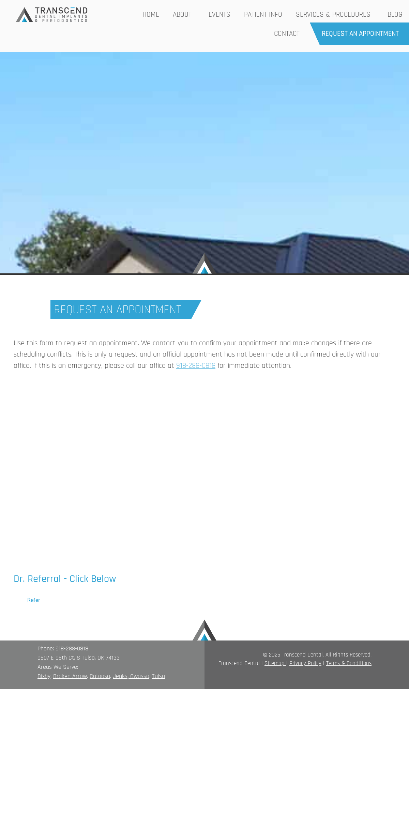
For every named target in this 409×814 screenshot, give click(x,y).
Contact (287, 33)
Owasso (139, 676)
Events (219, 14)
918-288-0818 (72, 648)
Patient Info (263, 14)
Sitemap (274, 663)
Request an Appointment (360, 33)
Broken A (64, 676)
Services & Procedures (335, 14)
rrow (81, 676)
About (184, 14)
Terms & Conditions (349, 663)
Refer (33, 600)
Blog (395, 14)
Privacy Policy (305, 663)
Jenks (120, 676)
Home (150, 14)
